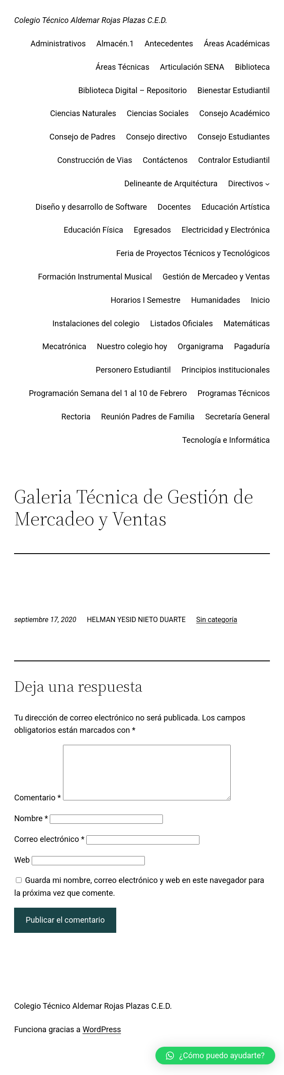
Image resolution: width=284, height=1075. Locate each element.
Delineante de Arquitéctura (171, 183)
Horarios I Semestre (146, 300)
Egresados (152, 229)
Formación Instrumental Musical (95, 276)
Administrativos (58, 43)
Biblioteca (252, 67)
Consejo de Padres (82, 136)
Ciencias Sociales (158, 113)
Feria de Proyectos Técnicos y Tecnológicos (193, 253)
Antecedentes (168, 43)
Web (22, 870)
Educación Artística (236, 206)
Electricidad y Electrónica (225, 229)
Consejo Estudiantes (234, 136)
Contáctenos (165, 160)
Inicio (260, 300)
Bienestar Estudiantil (233, 90)
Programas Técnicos (233, 393)
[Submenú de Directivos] (267, 183)
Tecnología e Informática (226, 440)
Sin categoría (216, 619)
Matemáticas (246, 323)
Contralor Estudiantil (234, 160)
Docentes (174, 206)
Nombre (31, 829)
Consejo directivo (156, 136)
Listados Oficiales (181, 323)
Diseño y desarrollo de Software (91, 206)
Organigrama (201, 346)
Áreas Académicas (237, 43)
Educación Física (93, 229)
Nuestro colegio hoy (132, 346)
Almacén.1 (115, 43)
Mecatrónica (64, 346)
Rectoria (75, 416)
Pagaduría (251, 346)
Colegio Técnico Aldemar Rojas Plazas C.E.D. (90, 20)
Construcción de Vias (94, 160)
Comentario (37, 808)
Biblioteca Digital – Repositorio (132, 90)
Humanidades (215, 300)
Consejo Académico (234, 113)
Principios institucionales (225, 369)
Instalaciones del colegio (96, 323)
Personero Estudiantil (133, 369)
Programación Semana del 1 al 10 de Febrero (108, 393)
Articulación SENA (192, 67)
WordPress (101, 1040)
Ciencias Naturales (83, 113)
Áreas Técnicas (122, 67)
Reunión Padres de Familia (148, 416)
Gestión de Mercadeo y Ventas (216, 276)
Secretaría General (237, 416)
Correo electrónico (49, 849)
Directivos (245, 183)
